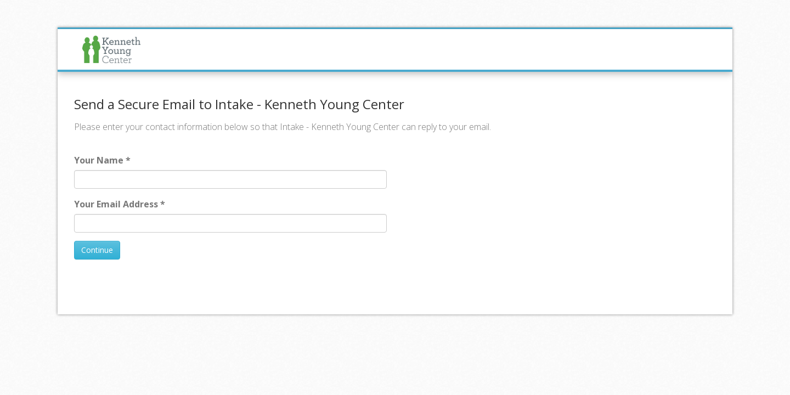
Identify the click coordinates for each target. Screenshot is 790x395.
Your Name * (102, 160)
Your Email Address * (119, 204)
